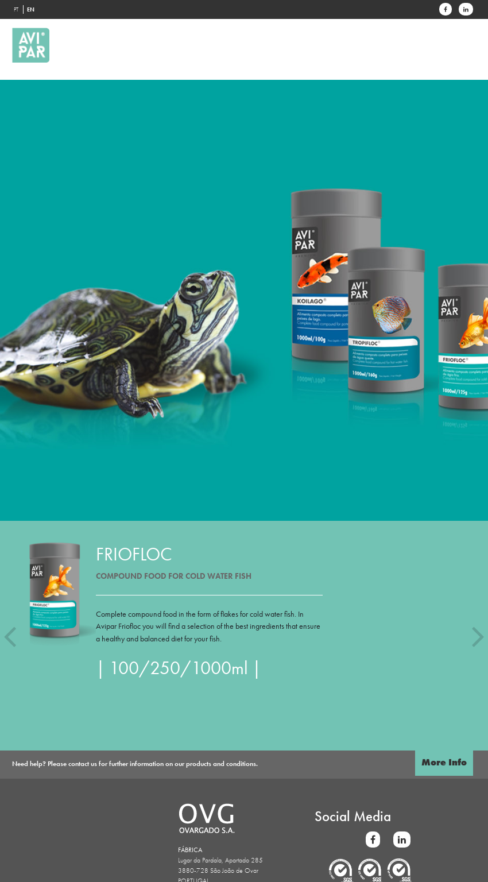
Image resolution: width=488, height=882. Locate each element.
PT (16, 9)
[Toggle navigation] (461, 29)
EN (30, 9)
